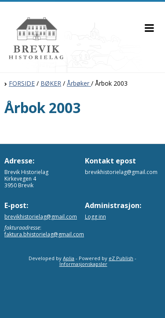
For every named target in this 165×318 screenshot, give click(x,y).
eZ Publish (121, 258)
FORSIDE (22, 83)
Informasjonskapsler (83, 264)
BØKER (50, 83)
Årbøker (79, 83)
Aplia (68, 258)
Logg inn (95, 216)
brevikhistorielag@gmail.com (40, 216)
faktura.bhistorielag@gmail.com (44, 234)
